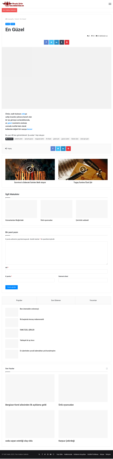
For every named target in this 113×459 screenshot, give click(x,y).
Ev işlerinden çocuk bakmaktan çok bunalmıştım (38, 351)
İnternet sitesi (63, 276)
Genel (17, 19)
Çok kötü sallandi (82, 220)
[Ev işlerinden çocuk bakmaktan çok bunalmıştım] (11, 354)
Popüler (19, 300)
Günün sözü (74, 139)
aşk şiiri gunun (29, 139)
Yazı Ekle (60, 455)
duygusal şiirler (39, 139)
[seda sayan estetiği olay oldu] (29, 424)
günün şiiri (56, 139)
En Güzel (48, 139)
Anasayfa (9, 19)
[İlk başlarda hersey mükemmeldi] (11, 323)
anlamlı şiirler (18, 139)
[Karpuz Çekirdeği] (83, 424)
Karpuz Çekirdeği (68, 441)
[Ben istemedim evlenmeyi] (11, 312)
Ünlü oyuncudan (46, 220)
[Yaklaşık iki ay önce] (11, 343)
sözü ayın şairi (84, 139)
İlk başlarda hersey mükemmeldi (32, 320)
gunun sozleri (65, 139)
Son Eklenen (56, 300)
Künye (102, 455)
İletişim (108, 455)
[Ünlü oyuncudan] (56, 209)
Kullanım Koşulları (80, 455)
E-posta (8, 276)
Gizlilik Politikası (92, 455)
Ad (6, 267)
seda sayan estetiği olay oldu (20, 441)
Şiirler (13, 24)
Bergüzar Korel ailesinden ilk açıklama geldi (28, 405)
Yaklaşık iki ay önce (27, 340)
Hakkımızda (68, 455)
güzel (10, 123)
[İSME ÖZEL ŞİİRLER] (11, 333)
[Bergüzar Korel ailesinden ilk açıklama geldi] (29, 388)
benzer (29, 129)
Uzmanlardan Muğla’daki (14, 220)
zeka (23, 114)
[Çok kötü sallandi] (92, 209)
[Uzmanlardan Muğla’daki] (21, 209)
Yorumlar (93, 300)
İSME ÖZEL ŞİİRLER (27, 330)
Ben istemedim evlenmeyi (29, 309)
